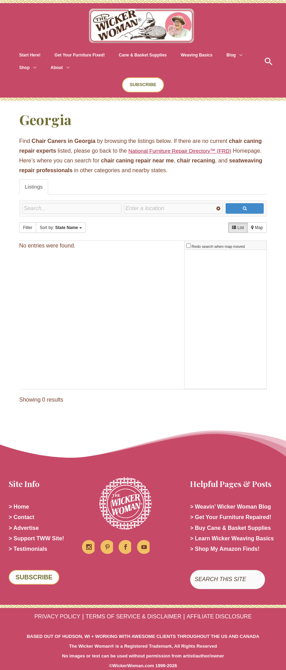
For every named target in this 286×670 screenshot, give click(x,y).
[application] (200, 55)
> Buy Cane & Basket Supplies (230, 515)
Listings (34, 174)
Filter (27, 215)
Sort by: (61, 215)
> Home (19, 493)
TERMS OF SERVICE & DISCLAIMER (133, 605)
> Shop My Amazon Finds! (224, 537)
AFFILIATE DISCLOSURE (219, 605)
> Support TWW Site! (36, 526)
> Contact (21, 504)
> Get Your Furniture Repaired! (230, 504)
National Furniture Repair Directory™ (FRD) (182, 138)
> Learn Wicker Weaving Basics (232, 526)
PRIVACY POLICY (57, 605)
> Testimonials (28, 537)
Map (257, 215)
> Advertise (24, 515)
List (238, 215)
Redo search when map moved (217, 232)
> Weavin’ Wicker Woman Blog (230, 493)
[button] (263, 55)
